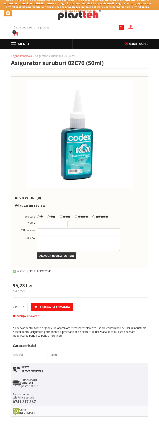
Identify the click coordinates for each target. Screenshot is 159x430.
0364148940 (138, 44)
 (81, 216)
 (65, 216)
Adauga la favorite (26, 316)
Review (30, 238)
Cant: (16, 307)
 (100, 216)
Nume (31, 222)
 (51, 216)
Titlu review (28, 230)
